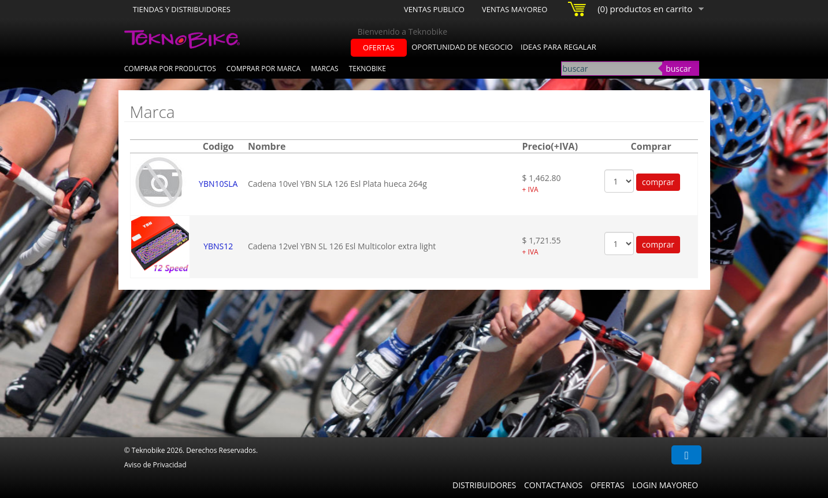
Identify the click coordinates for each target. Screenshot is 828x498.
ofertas (379, 47)
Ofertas (608, 484)
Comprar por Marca (263, 68)
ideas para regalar (558, 47)
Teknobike (367, 68)
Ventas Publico (434, 9)
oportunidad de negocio (462, 47)
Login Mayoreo (665, 484)
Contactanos (553, 484)
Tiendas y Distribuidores (182, 9)
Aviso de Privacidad (155, 465)
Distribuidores (484, 484)
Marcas (325, 68)
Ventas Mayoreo (514, 9)
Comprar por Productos (170, 68)
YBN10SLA (218, 183)
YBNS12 (218, 246)
